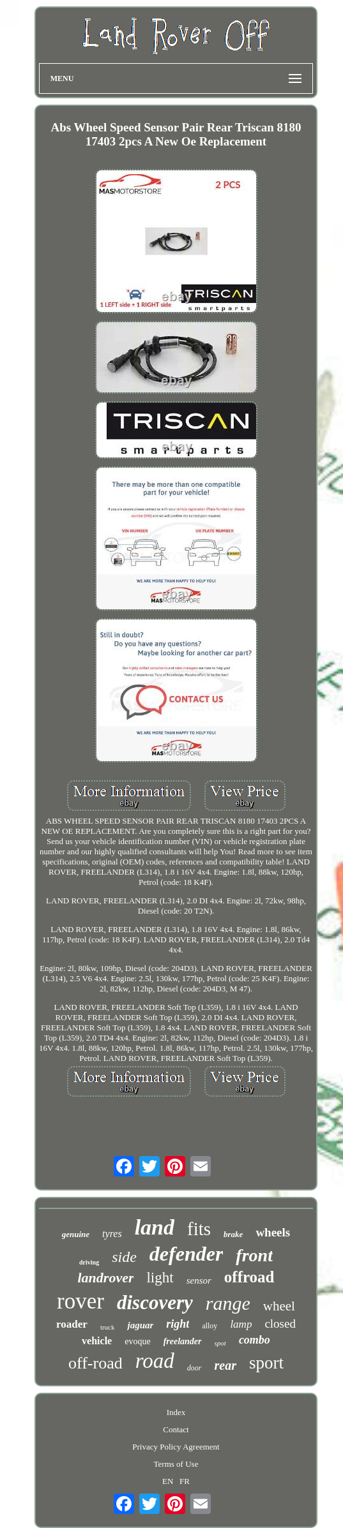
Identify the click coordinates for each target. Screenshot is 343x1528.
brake (233, 1234)
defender (186, 1253)
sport (266, 1362)
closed (280, 1323)
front (254, 1255)
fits (199, 1229)
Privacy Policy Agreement (175, 1446)
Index (176, 1412)
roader (72, 1324)
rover (80, 1301)
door (194, 1367)
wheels (272, 1232)
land (154, 1227)
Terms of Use (176, 1464)
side (124, 1257)
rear (225, 1365)
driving (89, 1262)
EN (167, 1481)
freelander (183, 1341)
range (228, 1303)
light (159, 1278)
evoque (137, 1341)
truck (107, 1327)
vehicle (97, 1340)
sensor (199, 1280)
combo (254, 1339)
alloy (209, 1325)
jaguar (140, 1325)
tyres (112, 1233)
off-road (95, 1363)
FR (184, 1481)
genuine (75, 1234)
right (177, 1323)
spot (220, 1343)
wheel (279, 1306)
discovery (155, 1302)
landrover (105, 1278)
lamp (241, 1324)
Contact (175, 1429)
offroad (249, 1277)
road (154, 1360)
